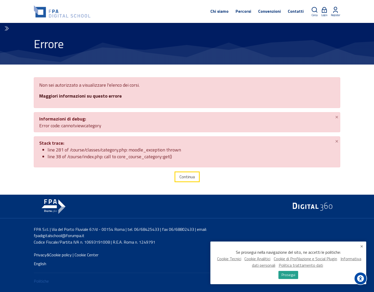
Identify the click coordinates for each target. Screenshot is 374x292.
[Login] (324, 12)
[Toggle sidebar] (6, 29)
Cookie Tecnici (229, 259)
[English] (40, 264)
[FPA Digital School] (62, 11)
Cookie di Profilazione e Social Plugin (305, 259)
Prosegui (288, 274)
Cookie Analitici (257, 259)
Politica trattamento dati (301, 265)
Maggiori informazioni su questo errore (80, 95)
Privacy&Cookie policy (53, 255)
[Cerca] (314, 12)
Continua (187, 177)
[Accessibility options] (360, 278)
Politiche (41, 281)
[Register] (335, 12)
